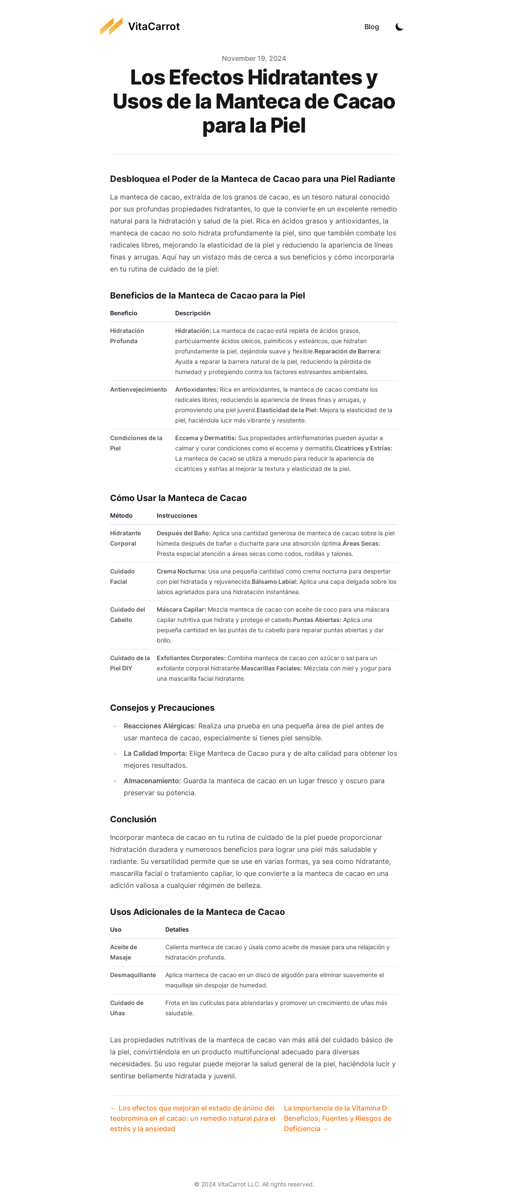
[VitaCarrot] (140, 26)
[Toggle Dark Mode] (399, 26)
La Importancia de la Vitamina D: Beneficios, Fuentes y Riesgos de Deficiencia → (337, 1118)
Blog (372, 26)
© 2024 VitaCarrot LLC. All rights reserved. (254, 1184)
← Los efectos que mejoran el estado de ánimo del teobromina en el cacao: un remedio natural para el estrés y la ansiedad (192, 1118)
